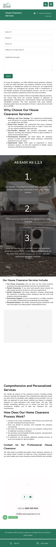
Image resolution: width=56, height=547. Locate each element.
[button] (5, 517)
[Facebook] (24, 497)
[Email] (30, 497)
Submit (8, 76)
